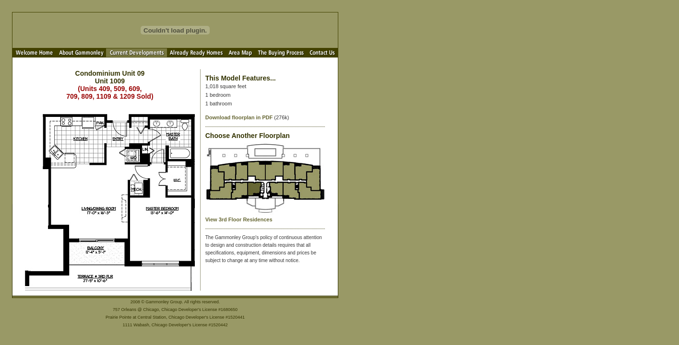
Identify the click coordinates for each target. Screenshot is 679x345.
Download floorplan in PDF (239, 117)
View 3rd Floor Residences (239, 219)
